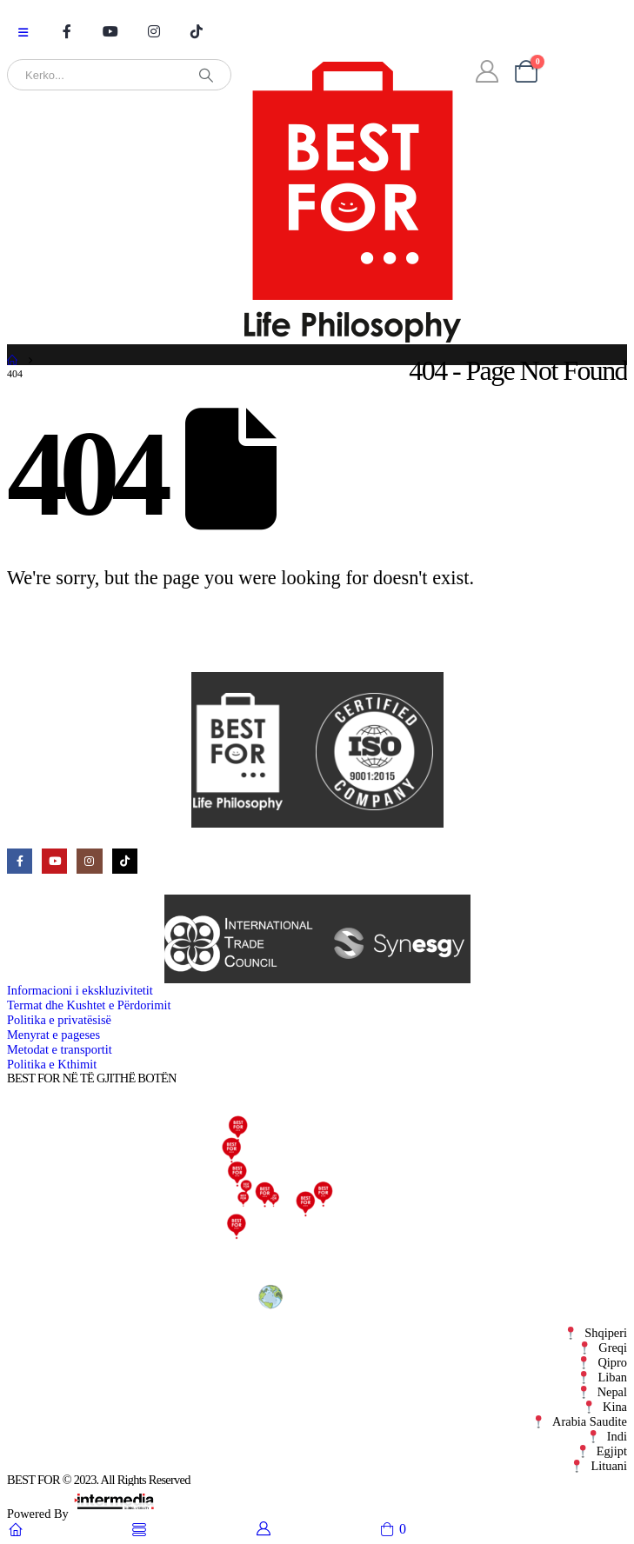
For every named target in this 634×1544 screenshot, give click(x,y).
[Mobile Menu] (23, 33)
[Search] (206, 75)
